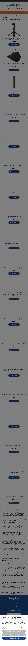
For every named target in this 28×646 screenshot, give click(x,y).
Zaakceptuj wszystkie (14, 638)
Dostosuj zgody (14, 634)
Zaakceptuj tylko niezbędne (14, 631)
